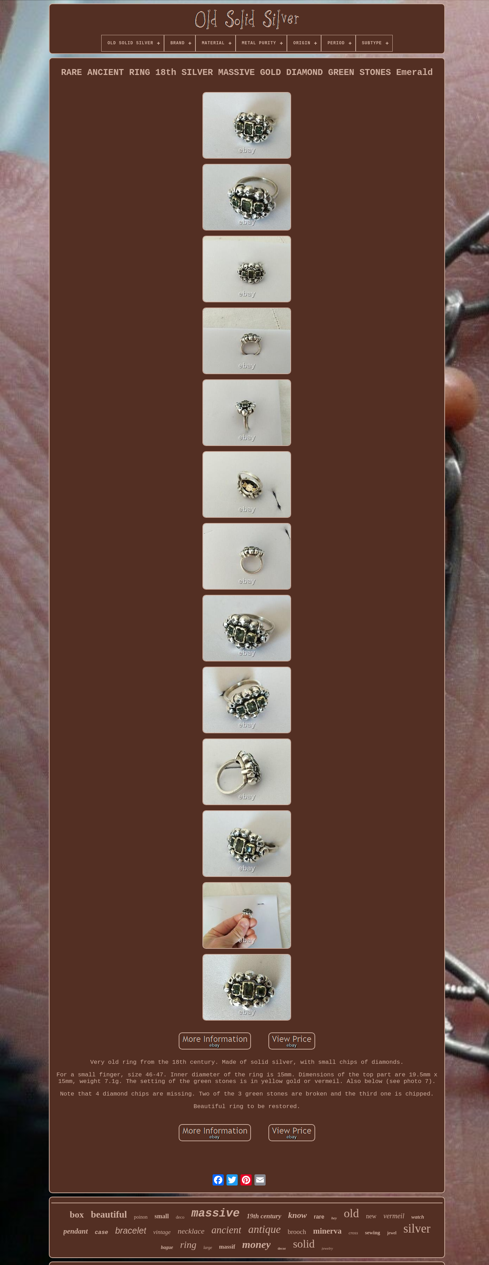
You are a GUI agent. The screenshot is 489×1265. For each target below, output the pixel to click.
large (207, 1247)
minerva (327, 1231)
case (101, 1232)
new (371, 1216)
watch (418, 1217)
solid (303, 1243)
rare (319, 1217)
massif (227, 1246)
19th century (264, 1216)
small (162, 1216)
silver (417, 1228)
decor (281, 1248)
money (256, 1244)
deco (180, 1217)
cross (353, 1232)
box (77, 1215)
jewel (392, 1232)
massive (215, 1213)
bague (167, 1247)
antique (264, 1229)
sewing (372, 1232)
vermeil (394, 1216)
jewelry (327, 1248)
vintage (162, 1232)
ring (188, 1244)
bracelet (130, 1230)
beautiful (109, 1214)
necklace (191, 1231)
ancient (226, 1229)
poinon (141, 1217)
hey (334, 1218)
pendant (76, 1231)
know (297, 1215)
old (351, 1213)
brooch (297, 1231)
